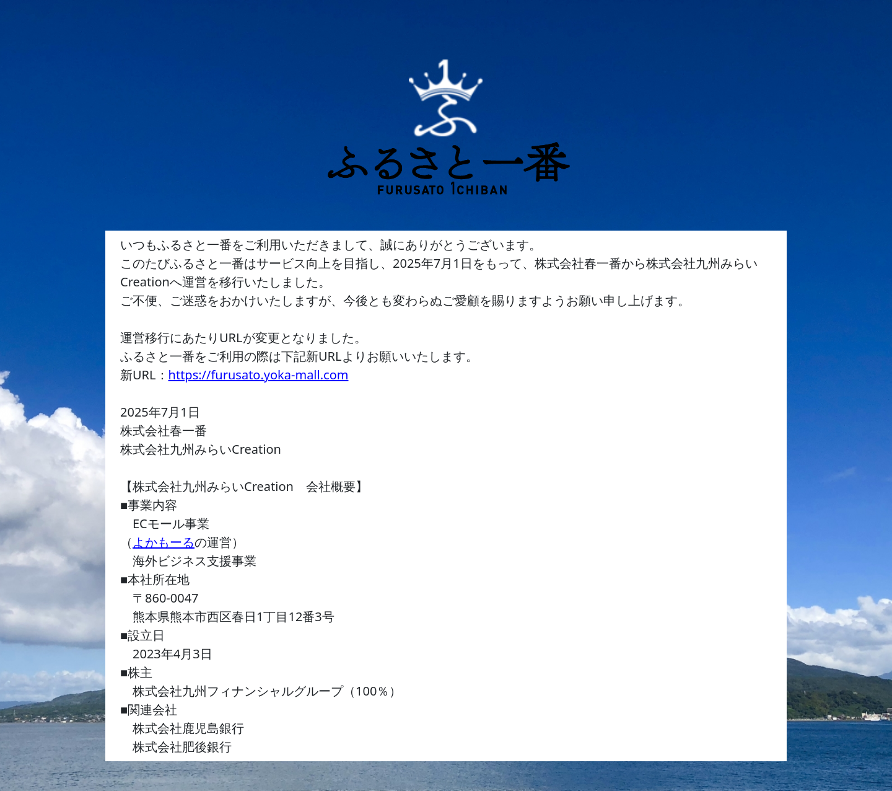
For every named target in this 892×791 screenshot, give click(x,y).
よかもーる (164, 542)
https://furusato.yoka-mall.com (258, 374)
